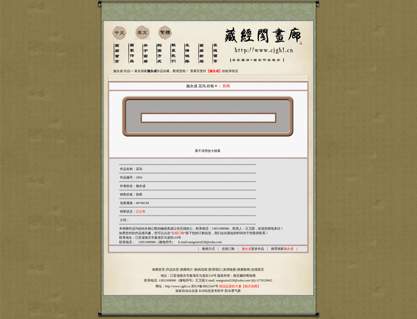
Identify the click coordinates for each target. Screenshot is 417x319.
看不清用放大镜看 (207, 151)
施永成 (140, 186)
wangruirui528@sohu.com (205, 242)
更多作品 (253, 249)
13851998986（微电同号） (177, 280)
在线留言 (257, 269)
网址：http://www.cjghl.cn (173, 286)
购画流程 (201, 269)
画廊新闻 (243, 269)
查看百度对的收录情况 (214, 71)
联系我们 (215, 269)
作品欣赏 (172, 269)
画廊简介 (186, 269)
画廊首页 (158, 269)
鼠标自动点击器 (187, 291)
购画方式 (208, 249)
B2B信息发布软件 (211, 291)
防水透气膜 (233, 291)
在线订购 (228, 249)
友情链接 (229, 269)
